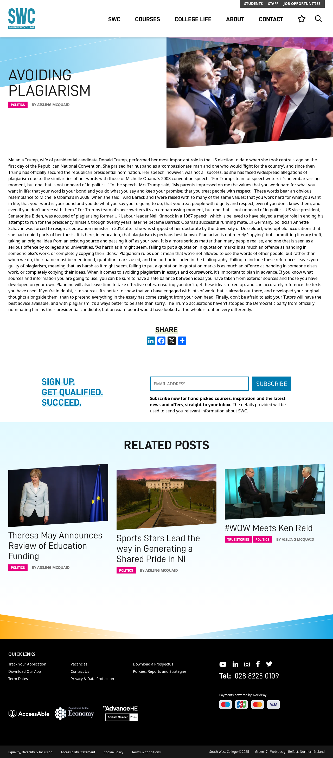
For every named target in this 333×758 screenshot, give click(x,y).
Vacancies (79, 664)
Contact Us (80, 671)
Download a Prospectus (153, 664)
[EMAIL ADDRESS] (199, 384)
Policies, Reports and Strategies (160, 671)
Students (253, 3)
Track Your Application (27, 664)
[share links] (182, 341)
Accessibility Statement (78, 752)
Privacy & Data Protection (92, 678)
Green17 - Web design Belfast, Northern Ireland (290, 751)
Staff (273, 3)
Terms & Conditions (146, 752)
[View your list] (302, 18)
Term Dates (18, 678)
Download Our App (24, 671)
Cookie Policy (113, 752)
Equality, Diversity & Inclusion (30, 752)
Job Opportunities (302, 3)
